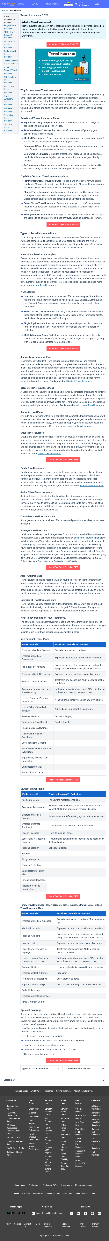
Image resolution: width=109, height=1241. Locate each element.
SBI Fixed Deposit (79, 1110)
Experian (32, 1113)
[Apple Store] (21, 1213)
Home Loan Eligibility (64, 1156)
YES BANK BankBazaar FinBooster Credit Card (14, 1117)
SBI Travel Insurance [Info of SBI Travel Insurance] (8, 109)
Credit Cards (36, 1091)
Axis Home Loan (65, 1136)
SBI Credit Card (13, 1137)
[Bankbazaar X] (72, 1213)
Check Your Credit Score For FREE (63, 459)
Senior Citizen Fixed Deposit (78, 1142)
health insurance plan (88, 537)
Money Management (84, 1185)
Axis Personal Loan (48, 1140)
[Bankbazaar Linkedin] (79, 1213)
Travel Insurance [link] (15, 11)
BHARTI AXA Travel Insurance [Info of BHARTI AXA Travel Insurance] (9, 44)
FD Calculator (95, 1140)
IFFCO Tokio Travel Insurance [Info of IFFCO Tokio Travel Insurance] (9, 89)
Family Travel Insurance (92, 485)
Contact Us (27, 1225)
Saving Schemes (63, 1091)
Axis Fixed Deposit (79, 1123)
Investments (66, 1185)
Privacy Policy (95, 1225)
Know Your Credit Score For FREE (63, 44)
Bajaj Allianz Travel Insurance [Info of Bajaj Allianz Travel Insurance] (9, 118)
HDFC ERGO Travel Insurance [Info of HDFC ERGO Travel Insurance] (9, 127)
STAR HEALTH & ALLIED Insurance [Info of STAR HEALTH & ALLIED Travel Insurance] (10, 35)
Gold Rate (67, 1194)
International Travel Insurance (41, 285)
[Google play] (11, 1213)
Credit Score (34, 1109)
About (8, 1224)
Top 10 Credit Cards (15, 1148)
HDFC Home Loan (63, 1128)
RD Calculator (95, 1146)
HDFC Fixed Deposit (80, 1117)
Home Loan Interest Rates (64, 1145)
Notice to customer (66, 1225)
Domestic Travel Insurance (80, 426)
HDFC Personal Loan (48, 1131)
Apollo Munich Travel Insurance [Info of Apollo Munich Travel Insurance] (10, 54)
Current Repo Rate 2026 (65, 1166)
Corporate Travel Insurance (90, 405)
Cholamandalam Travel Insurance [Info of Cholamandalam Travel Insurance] (11, 62)
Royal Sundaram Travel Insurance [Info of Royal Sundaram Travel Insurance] (8, 100)
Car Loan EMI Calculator (95, 1132)
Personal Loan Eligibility (48, 1150)
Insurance (49, 1091)
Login (97, 4)
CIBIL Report (32, 1122)
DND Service (83, 1225)
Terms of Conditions (47, 1225)
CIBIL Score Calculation (34, 1128)
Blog (38, 1224)
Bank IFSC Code (53, 1194)
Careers (17, 1224)
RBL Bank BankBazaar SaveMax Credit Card (13, 1129)
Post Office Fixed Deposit (80, 1132)
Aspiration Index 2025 (83, 1091)
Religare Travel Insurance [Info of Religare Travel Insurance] (10, 26)
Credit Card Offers (50, 1185)
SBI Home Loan (65, 1119)
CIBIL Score (34, 1117)
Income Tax (38, 1194)
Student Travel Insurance (79, 381)
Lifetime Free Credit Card (15, 1142)
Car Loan (26, 1194)
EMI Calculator (95, 1153)
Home (4, 11)
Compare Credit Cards (13, 1107)
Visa (93, 1194)
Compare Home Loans (65, 1112)
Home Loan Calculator (96, 1114)
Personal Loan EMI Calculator (95, 1122)
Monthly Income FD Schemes (80, 1163)
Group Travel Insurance (49, 453)
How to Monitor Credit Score (34, 1146)
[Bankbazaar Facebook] (86, 1213)
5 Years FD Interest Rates (80, 1154)
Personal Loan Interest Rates (48, 1160)
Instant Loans (48, 1170)
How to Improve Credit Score (34, 1137)
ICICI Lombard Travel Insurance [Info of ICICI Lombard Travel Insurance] (10, 80)
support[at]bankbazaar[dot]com (47, 1213)
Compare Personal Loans (49, 1112)
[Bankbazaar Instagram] (93, 1213)
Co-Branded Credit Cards (14, 1153)
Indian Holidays (81, 1194)
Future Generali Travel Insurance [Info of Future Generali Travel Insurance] (10, 70)
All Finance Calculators (96, 1107)
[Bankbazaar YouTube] (100, 1213)
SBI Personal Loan (48, 1121)
